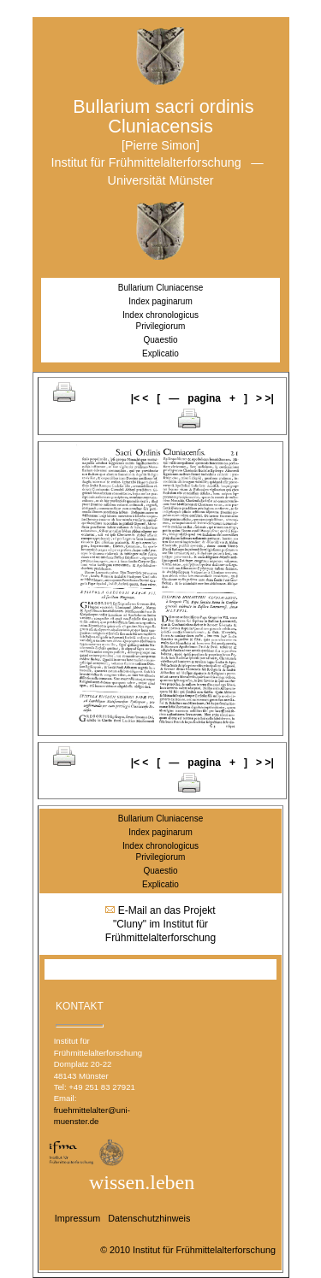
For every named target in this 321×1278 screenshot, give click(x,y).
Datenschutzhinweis (149, 1218)
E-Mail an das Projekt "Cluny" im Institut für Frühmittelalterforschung (160, 924)
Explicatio (161, 353)
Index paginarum (160, 301)
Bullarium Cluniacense (161, 287)
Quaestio (160, 340)
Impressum (77, 1218)
